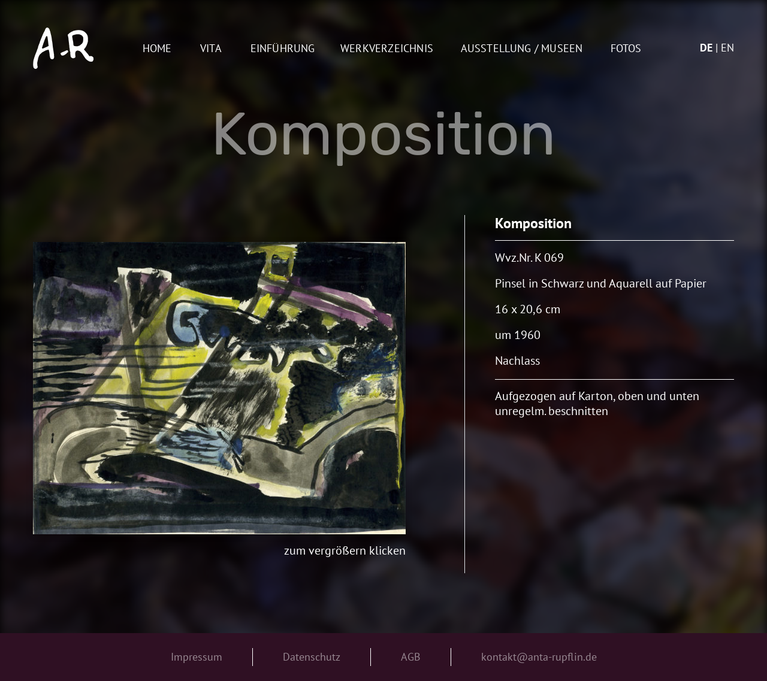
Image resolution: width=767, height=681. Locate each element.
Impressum (196, 657)
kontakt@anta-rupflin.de (539, 657)
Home (157, 49)
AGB (411, 657)
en (727, 48)
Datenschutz (311, 657)
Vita (211, 49)
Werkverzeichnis (386, 49)
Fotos (626, 49)
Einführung (282, 49)
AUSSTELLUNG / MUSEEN (522, 49)
